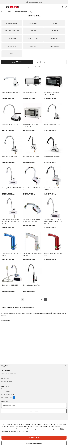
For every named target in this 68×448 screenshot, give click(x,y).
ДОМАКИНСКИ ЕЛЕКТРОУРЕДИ (18, 12)
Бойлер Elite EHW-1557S (52, 124)
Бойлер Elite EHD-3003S (52, 156)
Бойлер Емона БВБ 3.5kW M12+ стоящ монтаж (31, 220)
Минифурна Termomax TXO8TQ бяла (31, 125)
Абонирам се (34, 411)
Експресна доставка (35, 2)
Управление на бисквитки (8, 374)
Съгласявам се (34, 438)
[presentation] (15, 417)
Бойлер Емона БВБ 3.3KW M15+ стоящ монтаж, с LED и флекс (11, 221)
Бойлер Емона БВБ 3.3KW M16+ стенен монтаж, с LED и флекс (53, 221)
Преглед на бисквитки (34, 443)
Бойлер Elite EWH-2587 (30, 92)
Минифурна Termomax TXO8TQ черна (51, 93)
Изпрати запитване (7, 394)
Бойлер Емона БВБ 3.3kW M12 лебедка (52, 189)
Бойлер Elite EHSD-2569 (10, 124)
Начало (4, 12)
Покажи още (5, 320)
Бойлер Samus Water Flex (31, 285)
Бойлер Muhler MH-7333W (11, 92)
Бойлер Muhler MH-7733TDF (11, 188)
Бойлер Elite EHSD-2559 (10, 285)
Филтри (19, 62)
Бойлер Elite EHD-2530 (9, 156)
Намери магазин (6, 381)
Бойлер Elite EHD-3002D (31, 156)
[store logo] (12, 7)
